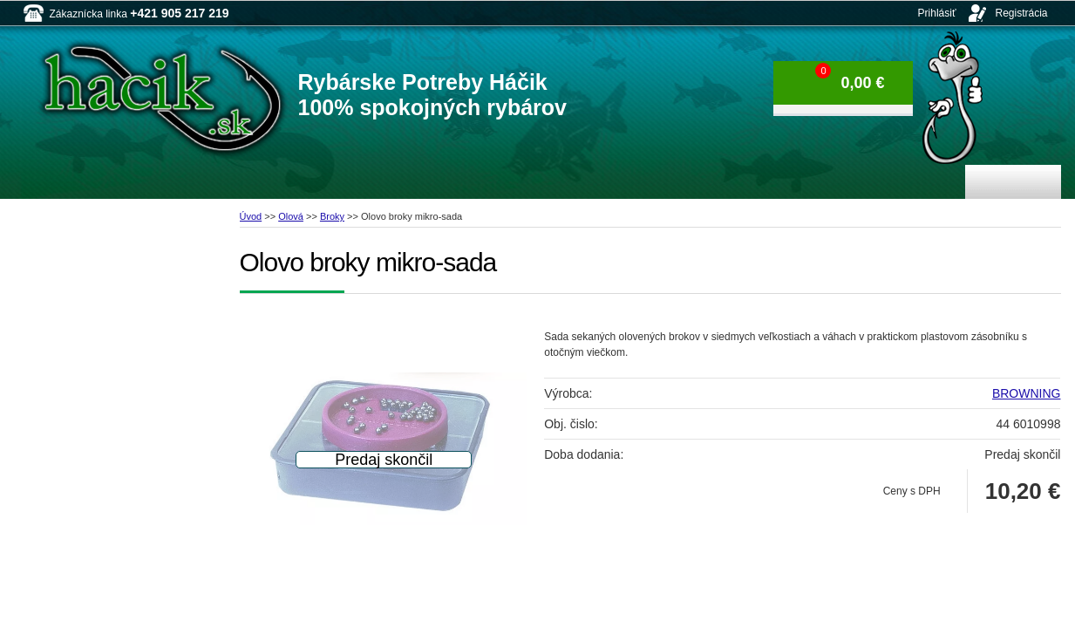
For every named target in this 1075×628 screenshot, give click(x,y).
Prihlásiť (937, 13)
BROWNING (1026, 393)
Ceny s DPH (912, 491)
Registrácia (1021, 13)
